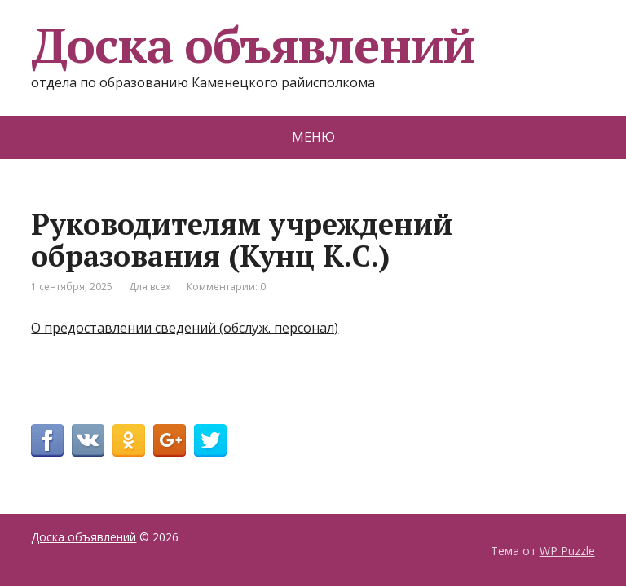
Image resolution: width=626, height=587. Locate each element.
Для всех (149, 287)
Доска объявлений (253, 44)
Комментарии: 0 (226, 287)
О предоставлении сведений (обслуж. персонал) (184, 328)
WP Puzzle (567, 550)
